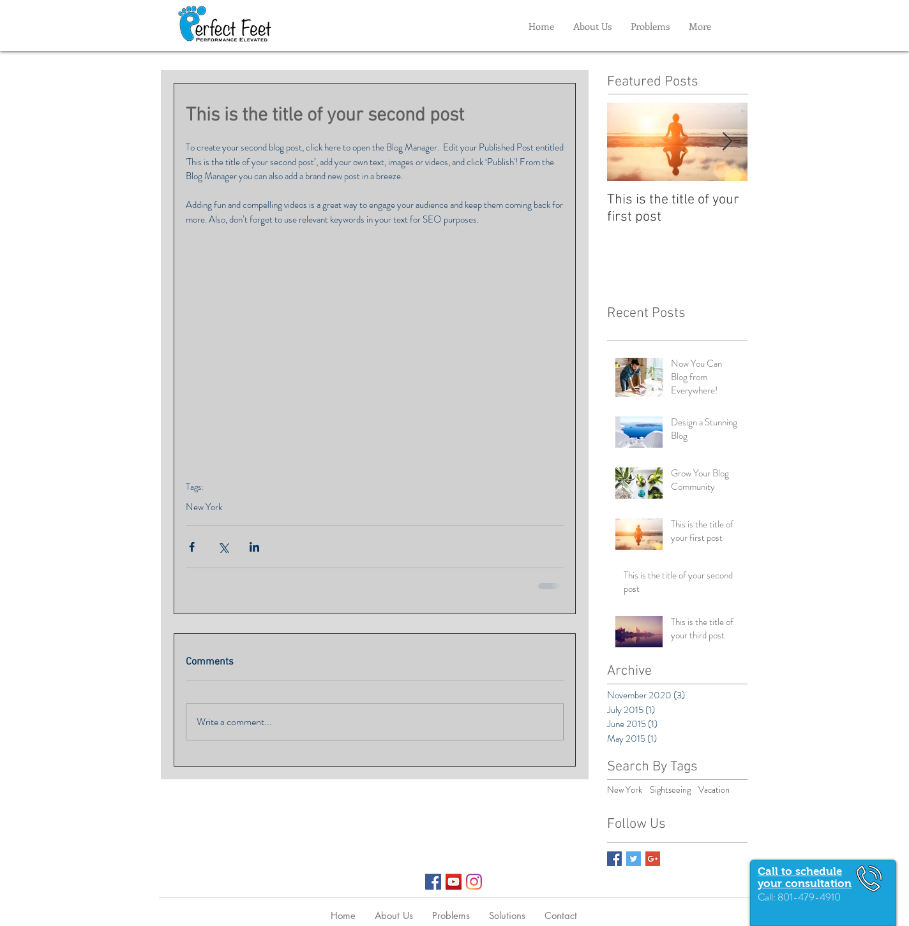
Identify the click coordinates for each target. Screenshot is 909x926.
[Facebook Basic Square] (614, 858)
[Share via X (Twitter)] (223, 547)
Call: (768, 897)
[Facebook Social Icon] (433, 882)
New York (204, 507)
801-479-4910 (809, 897)
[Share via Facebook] (192, 547)
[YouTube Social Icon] (454, 882)
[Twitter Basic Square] (633, 858)
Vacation (714, 790)
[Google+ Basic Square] (652, 858)
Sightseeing (670, 790)
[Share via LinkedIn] (254, 547)
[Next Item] (727, 142)
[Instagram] (474, 882)
